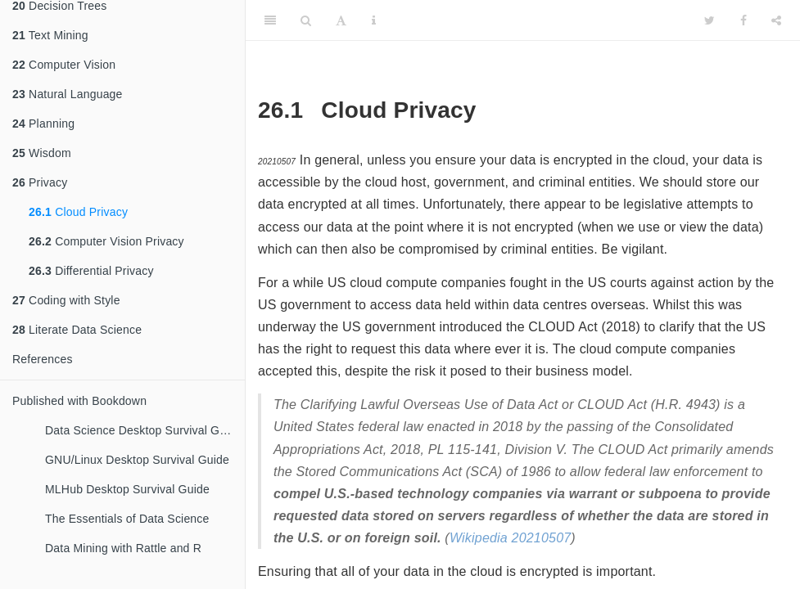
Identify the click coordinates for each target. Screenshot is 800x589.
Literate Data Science (77, 329)
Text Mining (50, 35)
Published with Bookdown (79, 400)
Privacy (39, 182)
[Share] (776, 20)
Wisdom (41, 153)
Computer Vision (63, 64)
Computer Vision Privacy (106, 241)
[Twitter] (709, 20)
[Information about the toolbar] (373, 20)
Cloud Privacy (78, 211)
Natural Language (67, 94)
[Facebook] (743, 20)
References (42, 359)
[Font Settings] (341, 20)
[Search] (305, 20)
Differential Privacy (91, 270)
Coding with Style (66, 300)
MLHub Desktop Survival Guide (127, 489)
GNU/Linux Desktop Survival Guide (137, 459)
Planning (43, 123)
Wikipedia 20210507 (510, 538)
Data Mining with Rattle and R (123, 548)
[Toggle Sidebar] (270, 20)
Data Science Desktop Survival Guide (143, 430)
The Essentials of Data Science (127, 518)
